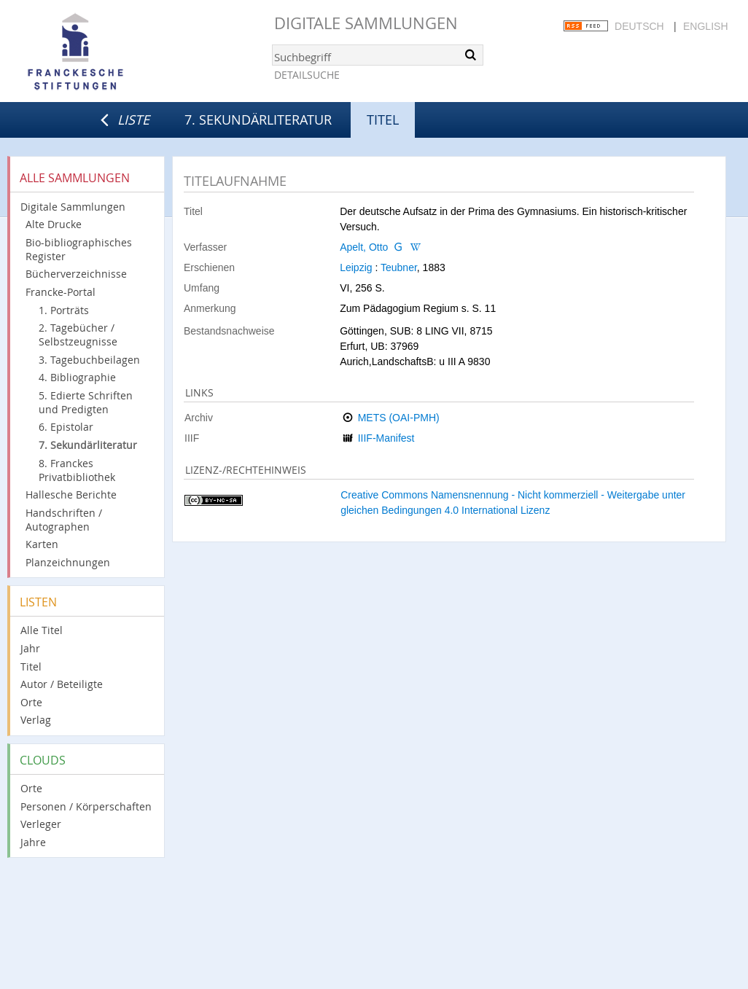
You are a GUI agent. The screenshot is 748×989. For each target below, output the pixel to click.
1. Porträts (64, 310)
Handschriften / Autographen (64, 519)
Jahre (33, 842)
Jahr (30, 648)
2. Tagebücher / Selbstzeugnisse (78, 334)
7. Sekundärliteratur (258, 119)
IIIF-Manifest (386, 438)
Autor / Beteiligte (61, 684)
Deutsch (639, 26)
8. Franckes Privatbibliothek (77, 470)
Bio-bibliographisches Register (79, 249)
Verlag (35, 720)
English (705, 26)
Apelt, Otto (364, 247)
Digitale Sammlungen (366, 23)
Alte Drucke (54, 224)
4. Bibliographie (77, 377)
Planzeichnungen (68, 562)
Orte (31, 702)
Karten (42, 544)
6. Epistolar (66, 427)
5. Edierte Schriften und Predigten (86, 402)
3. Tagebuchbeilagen (89, 360)
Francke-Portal (61, 292)
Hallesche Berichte (71, 494)
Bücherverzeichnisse (76, 274)
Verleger (40, 824)
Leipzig (356, 267)
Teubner (399, 267)
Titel (31, 666)
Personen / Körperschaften (86, 806)
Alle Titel (41, 630)
